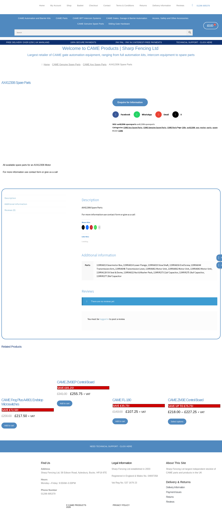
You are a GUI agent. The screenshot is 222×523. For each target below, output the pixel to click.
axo (197, 127)
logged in (104, 319)
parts (209, 127)
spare (215, 127)
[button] (122, 114)
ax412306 (191, 127)
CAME (120, 130)
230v (184, 127)
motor (203, 127)
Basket (80, 5)
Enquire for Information (130, 102)
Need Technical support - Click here (111, 446)
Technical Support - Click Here (194, 42)
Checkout (93, 5)
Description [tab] (10, 198)
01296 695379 (203, 6)
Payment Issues (173, 492)
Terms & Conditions (125, 5)
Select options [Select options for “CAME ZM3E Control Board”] (177, 421)
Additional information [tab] (16, 204)
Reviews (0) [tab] (10, 210)
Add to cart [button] (9, 425)
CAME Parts (172, 127)
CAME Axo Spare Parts (94, 64)
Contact (106, 5)
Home (42, 5)
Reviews (180, 5)
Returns (143, 5)
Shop (69, 5)
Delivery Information (161, 5)
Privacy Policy (121, 505)
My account (55, 5)
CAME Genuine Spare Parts (66, 64)
